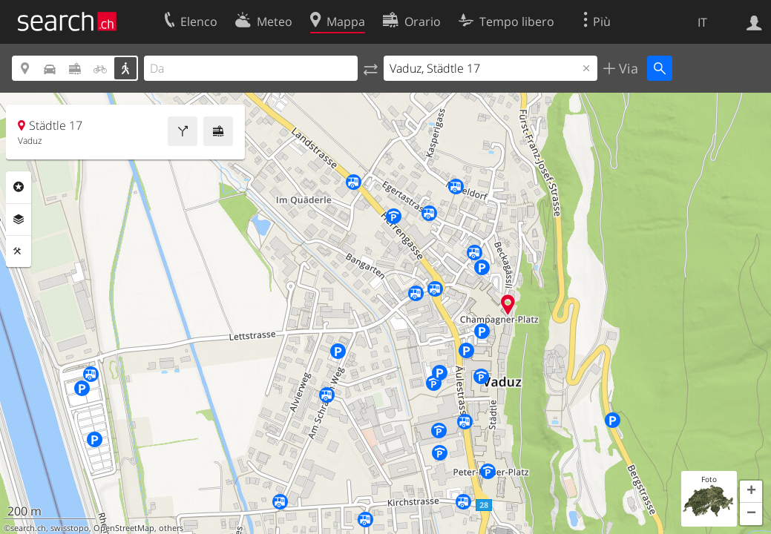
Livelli (18, 219)
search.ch (28, 528)
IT (702, 22)
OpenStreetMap (123, 528)
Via (626, 68)
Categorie (18, 186)
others (171, 528)
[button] (751, 492)
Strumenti (18, 251)
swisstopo (69, 528)
